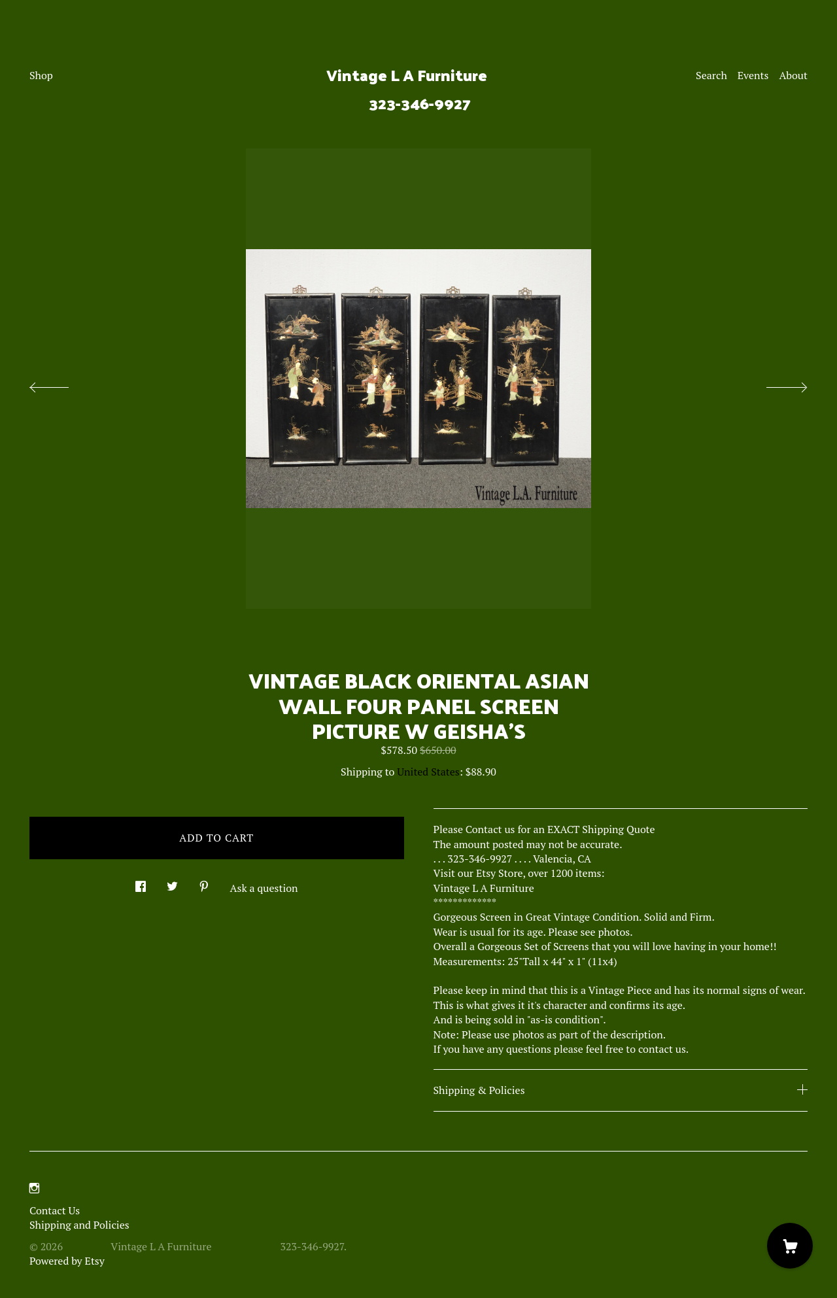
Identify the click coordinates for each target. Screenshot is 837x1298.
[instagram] (34, 1188)
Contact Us (54, 1210)
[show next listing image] (775, 384)
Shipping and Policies (79, 1225)
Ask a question (264, 888)
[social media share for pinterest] (204, 883)
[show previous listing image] (62, 384)
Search (711, 75)
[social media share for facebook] (140, 883)
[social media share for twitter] (172, 883)
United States (428, 771)
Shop (41, 75)
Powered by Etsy (67, 1261)
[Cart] (790, 1246)
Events (753, 75)
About (793, 75)
